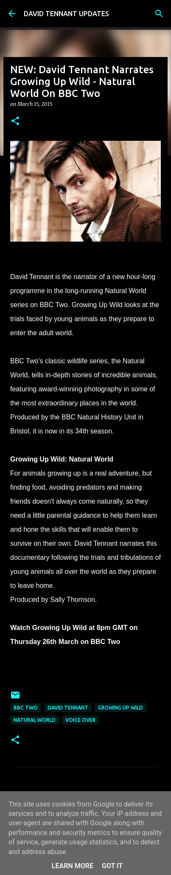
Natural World (35, 720)
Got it (112, 866)
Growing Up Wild (120, 707)
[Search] (159, 13)
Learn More (72, 866)
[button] (15, 121)
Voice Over (80, 720)
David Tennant (68, 707)
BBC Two (26, 707)
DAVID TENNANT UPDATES (66, 13)
